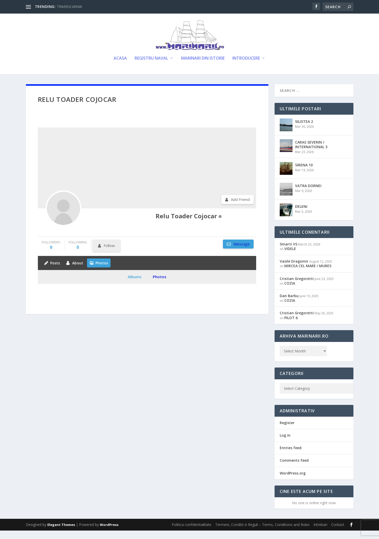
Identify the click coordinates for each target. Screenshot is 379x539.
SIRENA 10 (304, 173)
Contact (337, 533)
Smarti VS (288, 252)
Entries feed (290, 456)
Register (287, 431)
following (78, 253)
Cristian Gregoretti (297, 287)
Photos (159, 285)
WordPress (109, 533)
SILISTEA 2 (304, 129)
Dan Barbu (289, 304)
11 (6, 238)
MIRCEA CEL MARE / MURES (307, 274)
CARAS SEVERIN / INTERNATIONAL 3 (311, 153)
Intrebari (320, 533)
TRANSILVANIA (69, 6)
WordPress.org (293, 481)
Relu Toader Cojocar (186, 224)
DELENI (301, 214)
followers (51, 253)
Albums (135, 285)
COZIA (289, 291)
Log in (285, 443)
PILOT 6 (291, 326)
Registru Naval (151, 66)
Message (241, 252)
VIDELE (290, 257)
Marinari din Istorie (203, 66)
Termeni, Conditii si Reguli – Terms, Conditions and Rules (262, 533)
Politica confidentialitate (191, 533)
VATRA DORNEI (308, 194)
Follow (109, 253)
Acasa (120, 66)
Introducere (246, 66)
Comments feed (294, 468)
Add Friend (240, 207)
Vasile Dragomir (294, 269)
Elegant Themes (61, 533)
